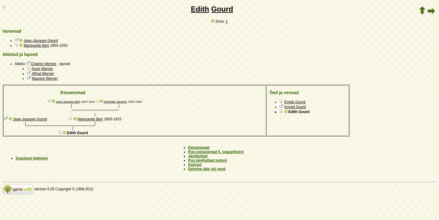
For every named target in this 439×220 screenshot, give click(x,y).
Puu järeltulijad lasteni (207, 160)
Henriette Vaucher (115, 101)
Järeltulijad (197, 156)
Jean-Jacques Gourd (41, 40)
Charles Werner (43, 64)
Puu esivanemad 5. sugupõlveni (216, 152)
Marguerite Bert (36, 45)
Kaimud (195, 165)
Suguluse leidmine (32, 158)
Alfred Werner (43, 74)
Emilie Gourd (294, 102)
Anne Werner (42, 69)
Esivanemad (198, 147)
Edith (200, 9)
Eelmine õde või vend (207, 169)
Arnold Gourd (295, 107)
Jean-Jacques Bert (68, 101)
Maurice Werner (45, 78)
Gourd (222, 9)
